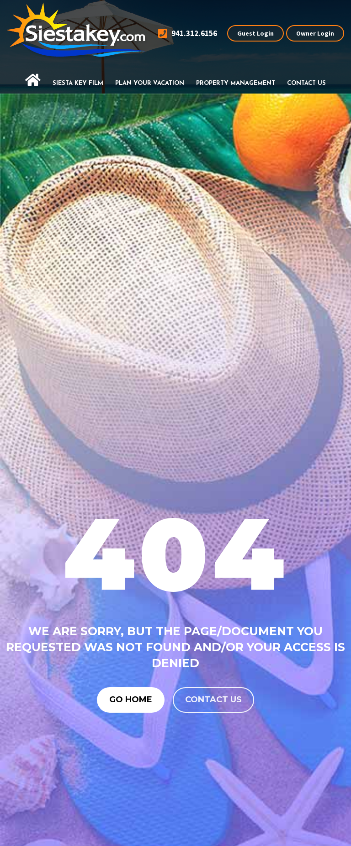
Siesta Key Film (78, 83)
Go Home (130, 700)
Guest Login (255, 33)
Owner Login (315, 33)
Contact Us (306, 83)
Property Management (235, 83)
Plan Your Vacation (149, 83)
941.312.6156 (187, 33)
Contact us (213, 700)
